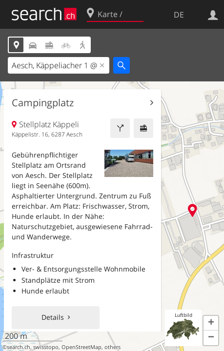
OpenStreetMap (81, 347)
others (112, 347)
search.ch (18, 347)
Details (52, 317)
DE (179, 14)
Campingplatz (43, 103)
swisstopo (46, 347)
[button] (211, 323)
